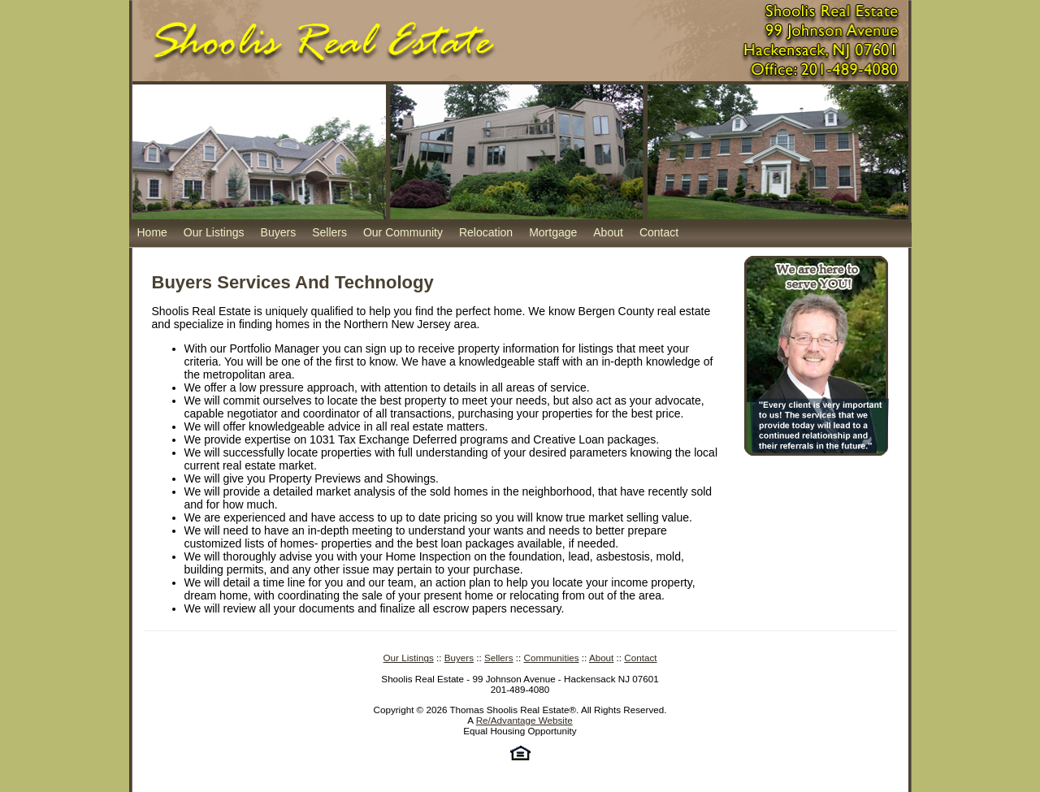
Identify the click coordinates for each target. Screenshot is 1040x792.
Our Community (403, 232)
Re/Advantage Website (524, 720)
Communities (551, 657)
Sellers (329, 232)
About (608, 232)
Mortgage (553, 232)
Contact (658, 232)
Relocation (486, 232)
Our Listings (214, 232)
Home (152, 232)
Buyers (279, 232)
